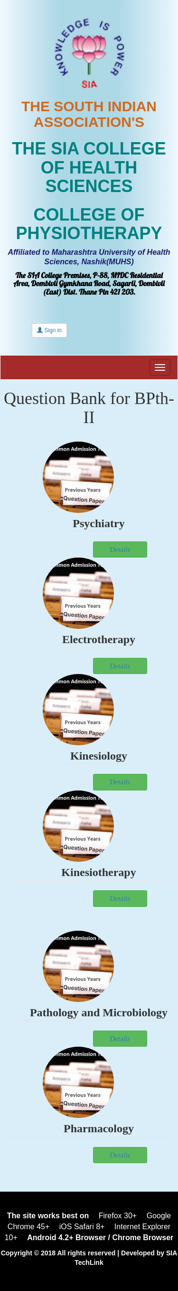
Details (120, 898)
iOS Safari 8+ (82, 1227)
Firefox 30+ (118, 1216)
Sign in (49, 330)
